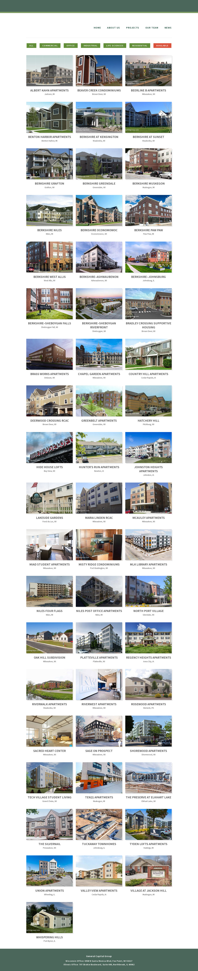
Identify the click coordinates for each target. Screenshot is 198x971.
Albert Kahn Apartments (49, 90)
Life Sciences (114, 45)
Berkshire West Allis (49, 277)
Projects (132, 27)
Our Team (151, 27)
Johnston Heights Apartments (148, 469)
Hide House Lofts (49, 467)
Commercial (50, 45)
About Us (113, 27)
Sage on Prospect (99, 751)
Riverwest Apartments (99, 704)
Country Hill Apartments (148, 374)
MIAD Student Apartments (49, 564)
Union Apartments (49, 890)
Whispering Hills (49, 937)
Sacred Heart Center (49, 751)
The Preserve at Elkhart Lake (148, 797)
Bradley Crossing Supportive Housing (148, 325)
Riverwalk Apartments (49, 704)
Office (71, 45)
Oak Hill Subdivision (49, 657)
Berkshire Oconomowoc (99, 230)
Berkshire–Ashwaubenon (99, 277)
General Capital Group (51, 24)
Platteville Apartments (99, 657)
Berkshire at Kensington (99, 137)
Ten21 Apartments (99, 797)
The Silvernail (50, 844)
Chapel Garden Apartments (99, 374)
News (168, 27)
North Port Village (148, 611)
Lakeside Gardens (49, 518)
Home (97, 27)
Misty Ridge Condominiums (99, 564)
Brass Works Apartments (49, 374)
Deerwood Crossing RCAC (49, 420)
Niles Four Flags (49, 611)
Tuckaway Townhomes (99, 844)
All (31, 45)
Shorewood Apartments (148, 751)
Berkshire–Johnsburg (148, 277)
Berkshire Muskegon (148, 183)
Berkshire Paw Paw (148, 230)
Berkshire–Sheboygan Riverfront (99, 325)
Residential (139, 45)
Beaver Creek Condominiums (99, 90)
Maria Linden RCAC (99, 518)
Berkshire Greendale (99, 183)
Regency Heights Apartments (148, 657)
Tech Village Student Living (49, 797)
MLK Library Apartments (148, 564)
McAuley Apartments (148, 518)
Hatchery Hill (148, 420)
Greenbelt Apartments (99, 420)
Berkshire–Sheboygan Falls (49, 323)
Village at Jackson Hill (149, 890)
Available (162, 45)
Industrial (90, 45)
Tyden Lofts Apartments (148, 844)
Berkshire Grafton (49, 183)
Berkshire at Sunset (148, 137)
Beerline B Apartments (148, 90)
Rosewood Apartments (148, 704)
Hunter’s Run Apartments (99, 467)
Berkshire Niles (49, 230)
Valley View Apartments (99, 890)
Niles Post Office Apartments (99, 611)
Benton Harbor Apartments (49, 137)
